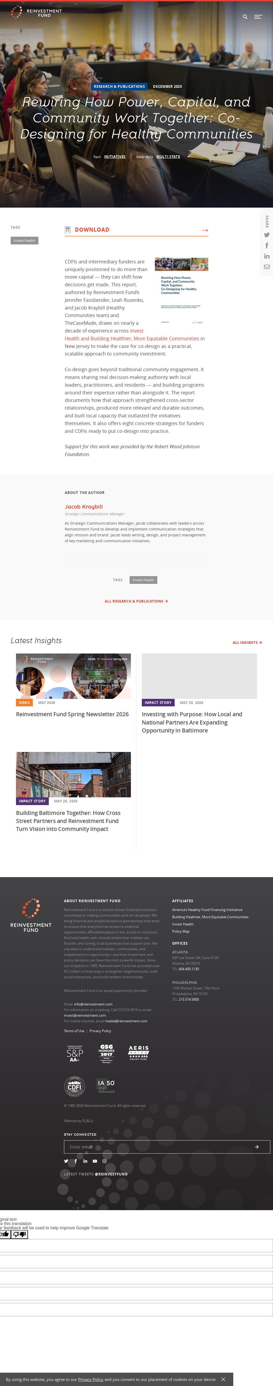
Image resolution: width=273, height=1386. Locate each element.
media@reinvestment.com (126, 1021)
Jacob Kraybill (84, 506)
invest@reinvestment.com (85, 1015)
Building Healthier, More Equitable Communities (210, 916)
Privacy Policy (100, 1030)
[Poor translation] (19, 1234)
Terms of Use (74, 1030)
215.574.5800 (189, 999)
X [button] (223, 1379)
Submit (257, 1147)
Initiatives (115, 156)
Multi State (168, 156)
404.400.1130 (189, 969)
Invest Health (24, 240)
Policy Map (181, 931)
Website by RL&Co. (79, 1120)
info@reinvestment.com (93, 1004)
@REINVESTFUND (111, 1174)
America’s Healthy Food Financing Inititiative (207, 909)
